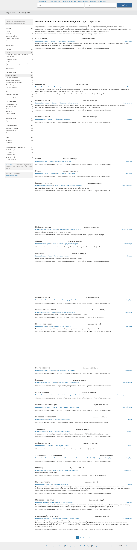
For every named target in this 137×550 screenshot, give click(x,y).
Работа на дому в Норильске (64, 502)
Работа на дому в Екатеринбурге (68, 244)
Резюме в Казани (40, 446)
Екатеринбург (128, 244)
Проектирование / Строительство (64, 458)
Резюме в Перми (40, 484)
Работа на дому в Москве (61, 87)
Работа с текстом (42, 368)
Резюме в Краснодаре (41, 41)
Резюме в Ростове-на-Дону (43, 229)
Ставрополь (128, 173)
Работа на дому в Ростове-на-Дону (70, 229)
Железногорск (127, 518)
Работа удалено (42, 392)
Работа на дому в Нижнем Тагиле (69, 407)
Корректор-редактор (43, 183)
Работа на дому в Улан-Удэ (63, 161)
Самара (129, 419)
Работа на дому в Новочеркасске (68, 103)
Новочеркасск (128, 103)
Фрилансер (40, 84)
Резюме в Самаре (40, 419)
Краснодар (128, 41)
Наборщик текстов (43, 227)
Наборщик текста (42, 101)
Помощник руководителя (45, 417)
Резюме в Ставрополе (41, 173)
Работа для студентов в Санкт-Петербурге (78, 546)
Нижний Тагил (127, 407)
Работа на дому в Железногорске (69, 518)
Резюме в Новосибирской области (45, 395)
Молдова (129, 326)
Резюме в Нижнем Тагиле (42, 407)
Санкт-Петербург (127, 185)
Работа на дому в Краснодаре (66, 41)
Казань (130, 446)
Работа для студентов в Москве (54, 546)
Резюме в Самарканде (42, 312)
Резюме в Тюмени (40, 431)
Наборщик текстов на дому (46, 405)
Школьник (39, 380)
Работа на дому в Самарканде (66, 312)
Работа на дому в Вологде (62, 119)
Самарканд (128, 312)
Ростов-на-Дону (127, 229)
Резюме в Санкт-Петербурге (43, 185)
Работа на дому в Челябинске (65, 370)
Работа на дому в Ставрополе (66, 173)
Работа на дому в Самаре (62, 419)
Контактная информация (110, 546)
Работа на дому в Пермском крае (69, 382)
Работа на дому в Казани (61, 446)
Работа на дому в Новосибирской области (76, 395)
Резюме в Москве (40, 87)
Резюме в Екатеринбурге (42, 244)
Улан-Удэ (129, 161)
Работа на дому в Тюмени (62, 431)
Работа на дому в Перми (61, 484)
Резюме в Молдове (41, 326)
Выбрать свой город (12, 175)
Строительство (80, 458)
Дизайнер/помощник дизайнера (48, 456)
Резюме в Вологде (40, 119)
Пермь (130, 484)
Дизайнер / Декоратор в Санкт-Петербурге (99, 458)
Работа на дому (41, 39)
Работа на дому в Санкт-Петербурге (71, 185)
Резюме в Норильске (41, 502)
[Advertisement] (19, 212)
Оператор (39, 468)
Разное (53, 41)
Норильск (129, 502)
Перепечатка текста (43, 324)
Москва (129, 87)
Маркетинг (39, 254)
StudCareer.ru (10, 165)
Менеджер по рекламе (44, 500)
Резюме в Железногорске (42, 518)
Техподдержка (96, 546)
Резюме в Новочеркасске (42, 103)
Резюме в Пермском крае (42, 382)
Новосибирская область (125, 395)
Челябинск (128, 370)
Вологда (129, 119)
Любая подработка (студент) (47, 516)
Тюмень (129, 431)
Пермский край (127, 382)
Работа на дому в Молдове (63, 326)
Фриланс (39, 241)
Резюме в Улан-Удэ (41, 161)
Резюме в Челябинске (41, 370)
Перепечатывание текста (45, 310)
